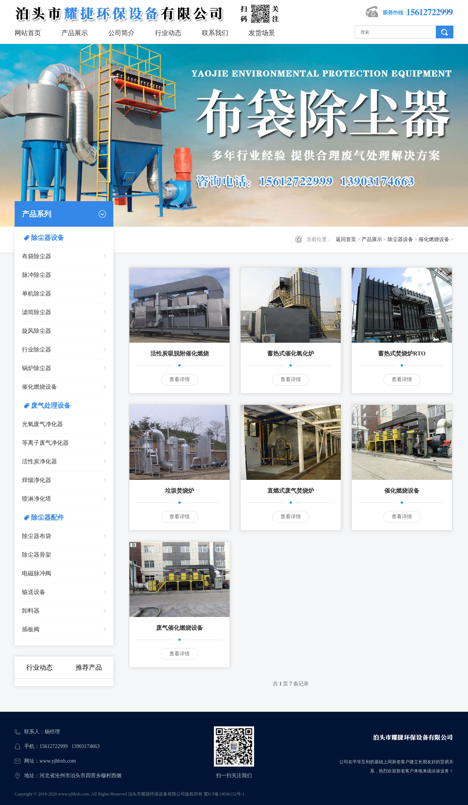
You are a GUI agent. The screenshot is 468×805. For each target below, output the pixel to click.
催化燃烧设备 (434, 239)
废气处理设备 (51, 405)
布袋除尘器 (36, 256)
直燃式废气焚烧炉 (290, 491)
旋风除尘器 (36, 331)
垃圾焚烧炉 (179, 491)
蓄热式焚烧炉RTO (402, 353)
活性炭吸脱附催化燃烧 (179, 353)
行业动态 (168, 33)
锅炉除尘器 (36, 368)
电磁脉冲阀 (36, 573)
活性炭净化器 (39, 461)
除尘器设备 (400, 239)
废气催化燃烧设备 (179, 628)
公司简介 (121, 33)
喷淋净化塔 (36, 499)
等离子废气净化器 (45, 443)
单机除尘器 (36, 293)
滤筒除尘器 (36, 312)
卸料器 (30, 610)
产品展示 (74, 33)
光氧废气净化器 (42, 424)
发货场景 (262, 33)
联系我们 (215, 33)
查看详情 (179, 379)
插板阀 (30, 629)
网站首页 (28, 33)
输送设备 (33, 592)
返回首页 (346, 239)
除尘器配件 (47, 517)
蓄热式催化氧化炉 (290, 353)
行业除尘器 (36, 349)
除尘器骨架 (36, 555)
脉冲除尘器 (36, 275)
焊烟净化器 (36, 480)
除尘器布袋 (36, 536)
